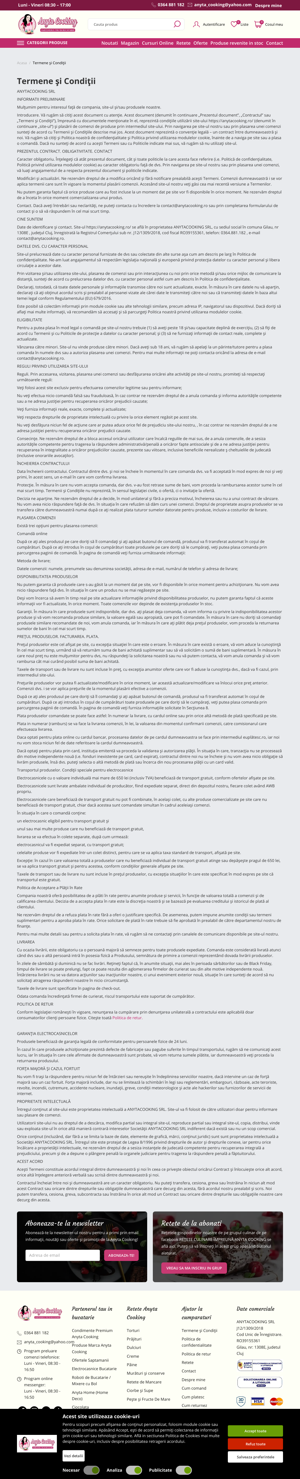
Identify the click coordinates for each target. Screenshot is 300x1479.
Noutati (109, 43)
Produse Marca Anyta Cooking (91, 1348)
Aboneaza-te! (121, 1255)
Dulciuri (134, 1347)
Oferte (201, 43)
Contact (274, 43)
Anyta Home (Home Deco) (90, 1396)
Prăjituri (134, 1339)
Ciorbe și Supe (140, 1390)
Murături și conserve (146, 1373)
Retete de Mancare (144, 1382)
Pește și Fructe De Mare (148, 1399)
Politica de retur (196, 1354)
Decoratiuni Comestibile (94, 1445)
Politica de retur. (127, 1018)
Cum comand (194, 1388)
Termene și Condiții (199, 1330)
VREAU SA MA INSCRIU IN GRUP (194, 1268)
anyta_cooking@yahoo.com (40, 1342)
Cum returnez (194, 1405)
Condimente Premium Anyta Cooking (92, 1334)
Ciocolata (80, 1407)
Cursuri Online (157, 43)
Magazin (130, 43)
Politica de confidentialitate (197, 1342)
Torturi (133, 1330)
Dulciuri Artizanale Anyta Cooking (94, 1434)
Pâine (132, 1365)
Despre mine (193, 1380)
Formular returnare (199, 1414)
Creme (133, 1356)
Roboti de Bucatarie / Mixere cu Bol (91, 1381)
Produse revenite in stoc (237, 43)
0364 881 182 (33, 1333)
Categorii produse (47, 43)
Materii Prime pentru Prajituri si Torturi (91, 1419)
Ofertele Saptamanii (90, 1360)
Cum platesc (193, 1397)
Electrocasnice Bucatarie (94, 1369)
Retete (183, 43)
